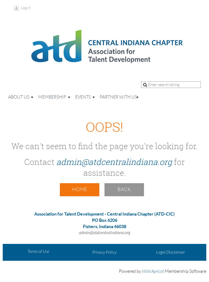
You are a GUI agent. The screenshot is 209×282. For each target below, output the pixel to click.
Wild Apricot (153, 271)
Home (79, 189)
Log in (26, 7)
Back (124, 189)
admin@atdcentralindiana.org (114, 162)
